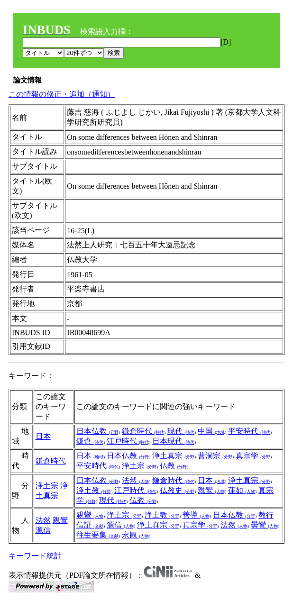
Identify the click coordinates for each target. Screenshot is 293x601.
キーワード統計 (35, 556)
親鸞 (212, 490)
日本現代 (174, 441)
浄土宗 (140, 466)
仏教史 (178, 490)
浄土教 (94, 490)
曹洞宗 (216, 456)
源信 (43, 530)
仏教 (174, 466)
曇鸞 (265, 525)
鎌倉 (90, 441)
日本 (43, 436)
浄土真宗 (174, 456)
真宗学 (254, 456)
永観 (136, 535)
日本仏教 (98, 431)
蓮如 (242, 490)
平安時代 (250, 431)
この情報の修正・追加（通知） (62, 94)
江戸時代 (128, 441)
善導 (197, 515)
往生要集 (98, 535)
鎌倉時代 (143, 431)
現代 (181, 431)
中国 (212, 431)
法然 (136, 480)
